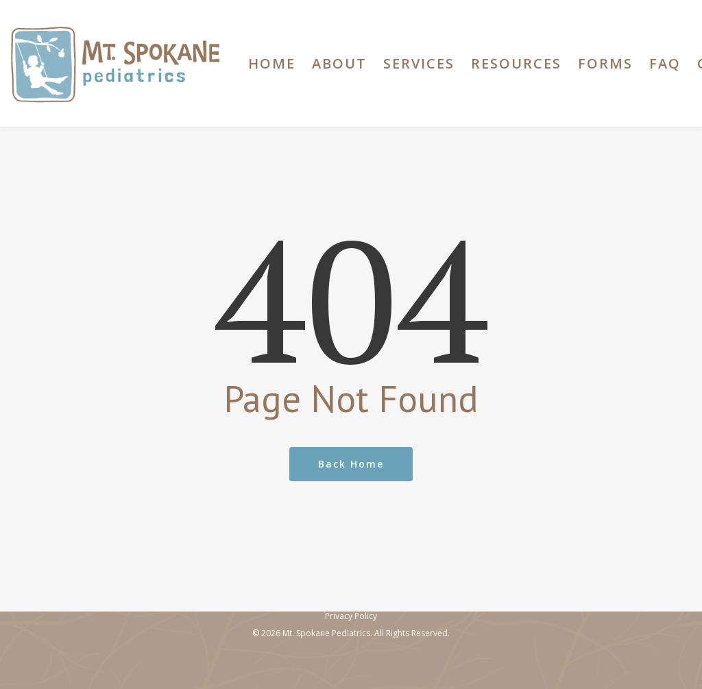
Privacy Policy (351, 616)
